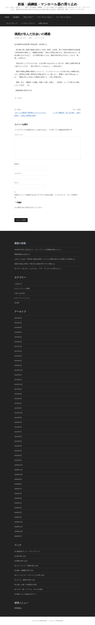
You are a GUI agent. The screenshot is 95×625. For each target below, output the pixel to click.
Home (7, 17)
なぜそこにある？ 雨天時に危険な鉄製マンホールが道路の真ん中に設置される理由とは (44, 259)
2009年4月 (18, 503)
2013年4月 (18, 408)
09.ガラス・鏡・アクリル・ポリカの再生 (28, 589)
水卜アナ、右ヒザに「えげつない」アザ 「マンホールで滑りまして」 (38, 268)
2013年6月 (18, 399)
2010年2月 (18, 455)
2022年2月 (18, 323)
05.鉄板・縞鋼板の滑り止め (24, 570)
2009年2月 (18, 512)
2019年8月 (18, 327)
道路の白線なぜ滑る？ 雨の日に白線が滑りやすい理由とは (34, 264)
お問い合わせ (43, 23)
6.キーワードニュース (22, 298)
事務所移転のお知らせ (22, 254)
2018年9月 (18, 342)
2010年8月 (18, 427)
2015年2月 (18, 361)
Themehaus (59, 621)
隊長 (30, 38)
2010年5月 (18, 441)
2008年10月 (18, 531)
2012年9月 (18, 417)
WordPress (43, 621)
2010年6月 (18, 436)
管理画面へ (18, 608)
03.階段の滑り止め (21, 561)
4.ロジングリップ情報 (22, 288)
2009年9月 (18, 479)
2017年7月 (18, 346)
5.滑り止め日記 (19, 293)
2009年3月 (18, 508)
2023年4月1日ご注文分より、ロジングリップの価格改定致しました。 (38, 250)
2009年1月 (18, 517)
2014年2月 (18, 375)
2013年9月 (18, 389)
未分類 (19, 98)
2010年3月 (18, 451)
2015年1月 (18, 365)
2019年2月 (18, 337)
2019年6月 (18, 332)
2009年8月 (18, 484)
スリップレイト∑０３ (63, 17)
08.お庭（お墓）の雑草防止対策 (25, 585)
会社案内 (16, 17)
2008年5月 (18, 536)
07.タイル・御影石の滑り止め (24, 580)
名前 (16, 164)
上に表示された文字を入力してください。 (29, 207)
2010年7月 (18, 432)
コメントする (39, 38)
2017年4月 (18, 351)
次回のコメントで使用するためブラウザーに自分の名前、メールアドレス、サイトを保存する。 (46, 196)
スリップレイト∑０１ (44, 17)
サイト (16, 183)
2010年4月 (18, 446)
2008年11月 (18, 527)
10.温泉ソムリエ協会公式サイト (25, 594)
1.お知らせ (18, 284)
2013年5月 (18, 403)
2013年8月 (18, 394)
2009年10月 (18, 474)
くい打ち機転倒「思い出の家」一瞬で (67, 113)
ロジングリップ (11, 23)
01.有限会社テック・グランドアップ (27, 551)
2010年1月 (18, 460)
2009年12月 (18, 465)
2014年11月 (18, 370)
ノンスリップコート (28, 23)
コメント (18, 135)
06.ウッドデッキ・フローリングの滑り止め (29, 575)
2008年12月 (18, 522)
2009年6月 (18, 493)
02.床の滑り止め (20, 556)
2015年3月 (18, 356)
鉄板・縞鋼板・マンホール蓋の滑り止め (47, 4)
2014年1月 (18, 380)
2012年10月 (18, 413)
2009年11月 (18, 470)
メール (17, 173)
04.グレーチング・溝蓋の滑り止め (26, 566)
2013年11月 (18, 384)
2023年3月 (18, 318)
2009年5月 (18, 498)
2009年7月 (18, 489)
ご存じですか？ (28, 17)
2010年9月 (18, 422)
